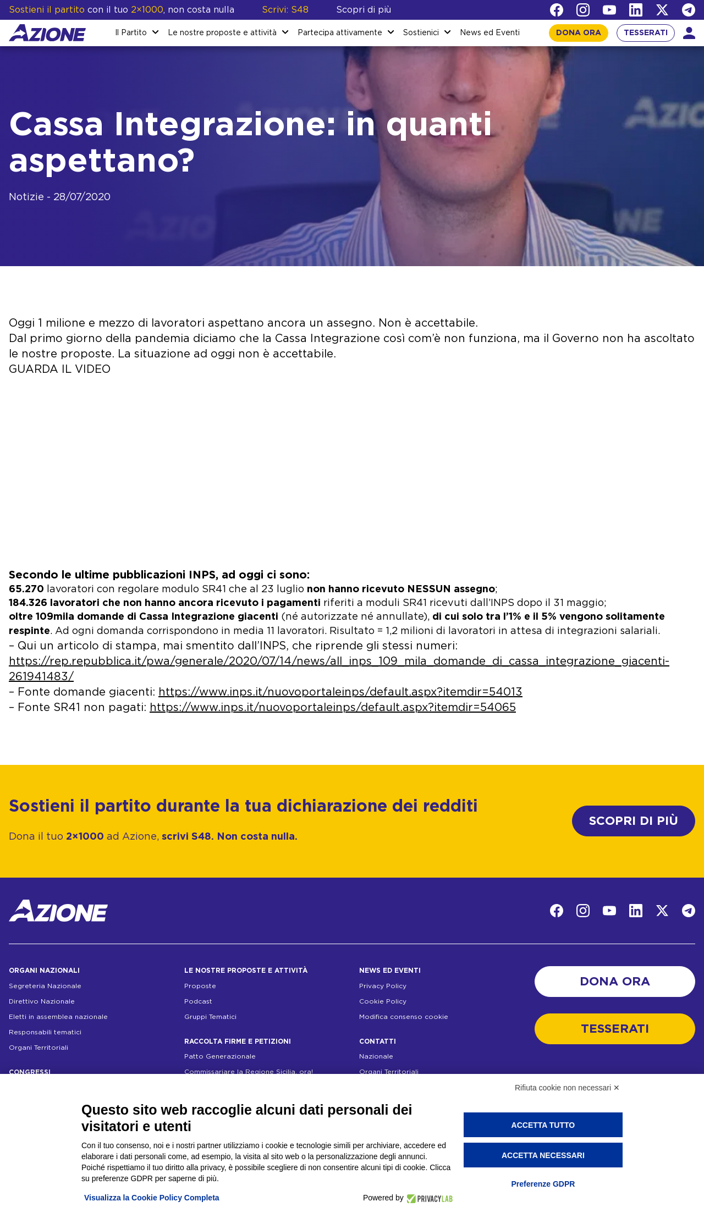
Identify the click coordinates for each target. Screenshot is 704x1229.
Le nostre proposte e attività (222, 33)
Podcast (198, 1001)
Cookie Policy (382, 1001)
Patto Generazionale (220, 1056)
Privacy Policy (382, 986)
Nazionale (376, 1056)
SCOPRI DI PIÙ (633, 821)
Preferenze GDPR (543, 1184)
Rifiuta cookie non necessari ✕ (567, 1087)
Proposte (200, 986)
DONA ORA (578, 33)
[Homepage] (47, 32)
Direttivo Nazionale (42, 1001)
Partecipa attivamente (340, 33)
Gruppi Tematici (210, 1016)
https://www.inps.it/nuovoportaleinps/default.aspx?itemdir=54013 (340, 692)
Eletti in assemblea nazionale (58, 1016)
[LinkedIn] (635, 9)
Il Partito (131, 33)
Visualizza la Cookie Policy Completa (151, 1197)
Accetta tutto (543, 1125)
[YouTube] (609, 9)
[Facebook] (556, 9)
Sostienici (421, 33)
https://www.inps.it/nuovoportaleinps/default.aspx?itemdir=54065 (333, 707)
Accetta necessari (543, 1155)
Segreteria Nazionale (45, 986)
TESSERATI (646, 33)
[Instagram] (583, 9)
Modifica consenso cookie (403, 1016)
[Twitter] (662, 9)
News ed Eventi (490, 33)
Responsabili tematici (45, 1032)
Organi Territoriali (38, 1047)
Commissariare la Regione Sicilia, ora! (248, 1071)
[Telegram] (688, 9)
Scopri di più (363, 9)
